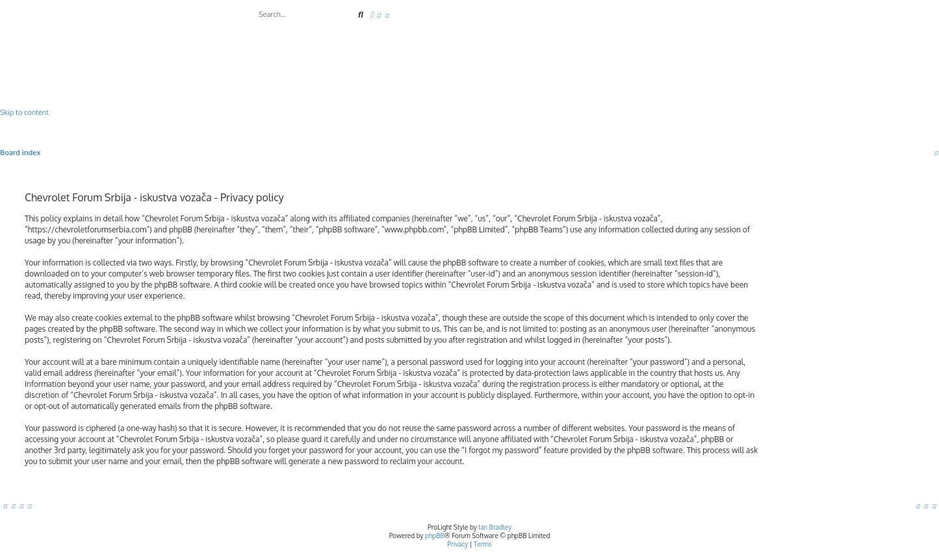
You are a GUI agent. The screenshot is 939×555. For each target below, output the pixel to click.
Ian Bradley (494, 527)
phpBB (434, 535)
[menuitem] (379, 14)
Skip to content (24, 112)
